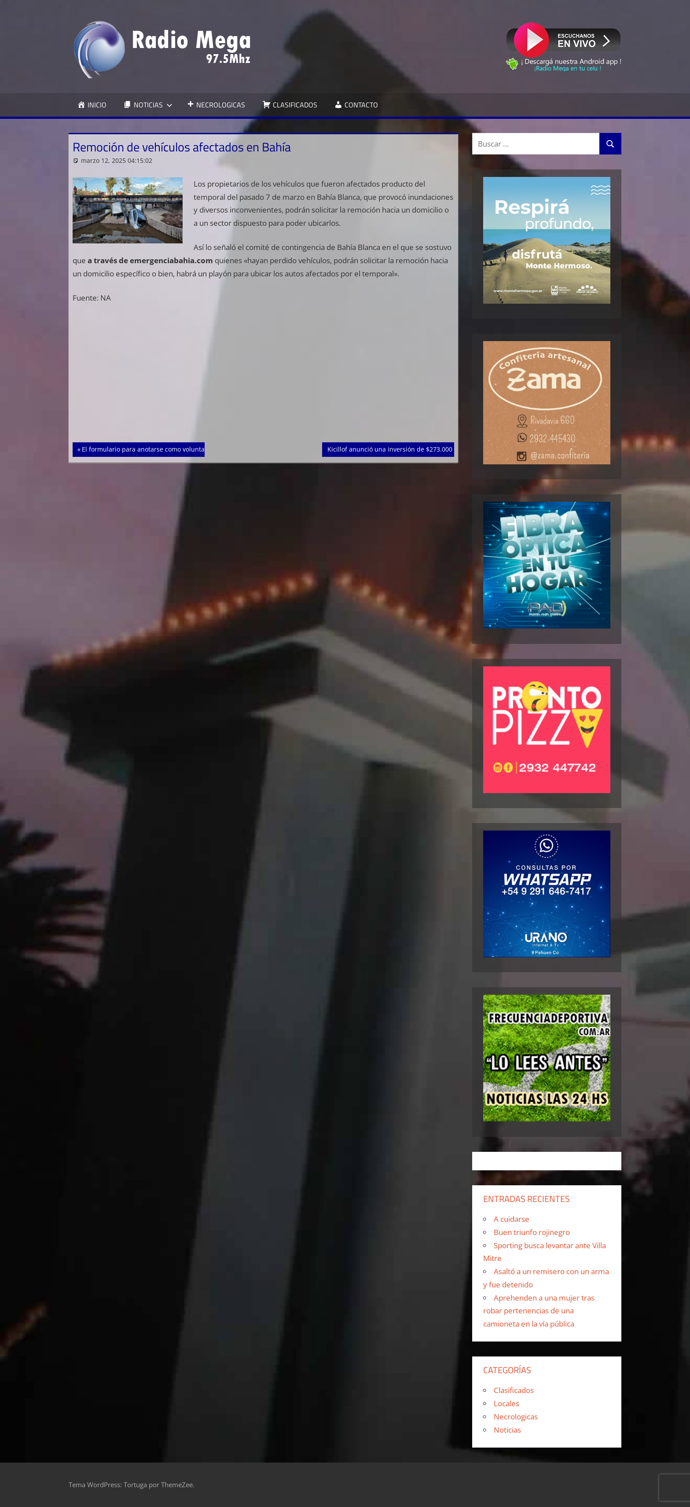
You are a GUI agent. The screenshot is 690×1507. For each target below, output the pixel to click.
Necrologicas (516, 1416)
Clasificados (514, 1390)
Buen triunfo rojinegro (532, 1232)
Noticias (507, 1430)
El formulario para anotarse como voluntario (147, 448)
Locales (506, 1403)
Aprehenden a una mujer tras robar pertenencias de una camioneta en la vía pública (539, 1311)
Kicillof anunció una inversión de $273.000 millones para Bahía (420, 448)
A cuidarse (511, 1219)
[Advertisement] (264, 377)
